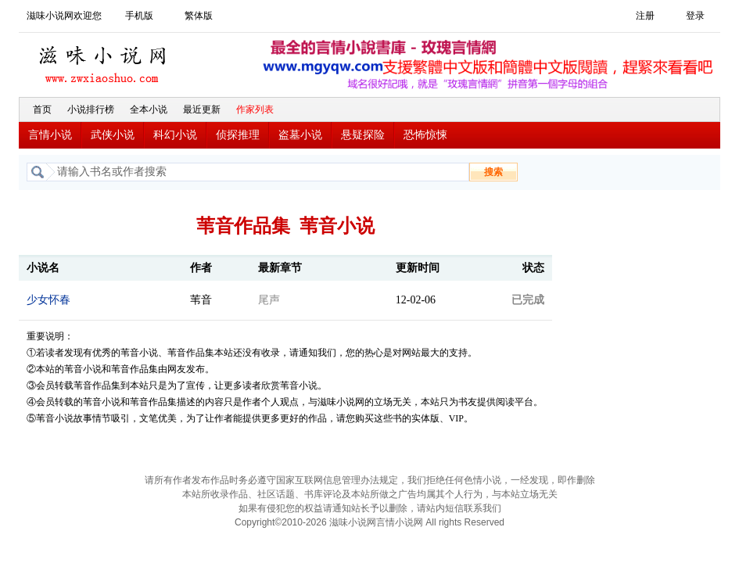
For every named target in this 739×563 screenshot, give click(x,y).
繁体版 (199, 15)
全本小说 (148, 109)
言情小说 (50, 135)
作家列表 (255, 109)
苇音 (201, 300)
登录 (695, 15)
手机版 (139, 15)
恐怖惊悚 (425, 135)
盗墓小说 (300, 135)
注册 (645, 15)
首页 (42, 109)
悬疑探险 (363, 135)
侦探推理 (238, 135)
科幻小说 (175, 135)
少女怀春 (48, 300)
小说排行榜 (90, 109)
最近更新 (202, 109)
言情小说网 (399, 522)
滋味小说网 (105, 60)
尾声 (269, 300)
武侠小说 (113, 135)
